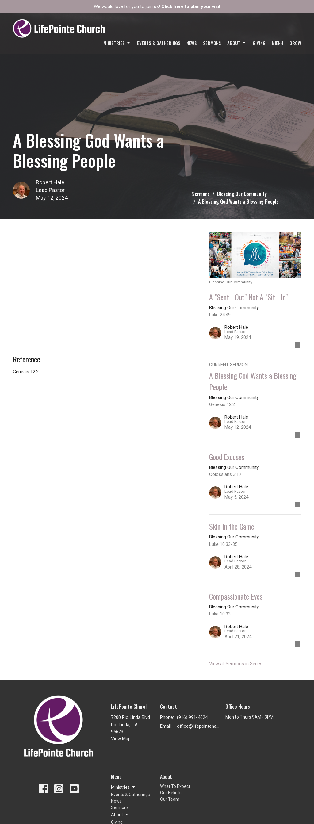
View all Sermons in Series (235, 663)
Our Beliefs (171, 792)
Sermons (212, 43)
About (237, 43)
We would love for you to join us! (158, 6)
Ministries (117, 43)
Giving (259, 43)
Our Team (169, 799)
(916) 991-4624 (192, 717)
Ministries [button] (123, 787)
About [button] (120, 815)
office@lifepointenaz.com (198, 726)
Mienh (277, 43)
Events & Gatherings (158, 43)
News (191, 43)
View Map (121, 739)
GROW (295, 43)
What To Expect (175, 786)
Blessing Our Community (242, 193)
